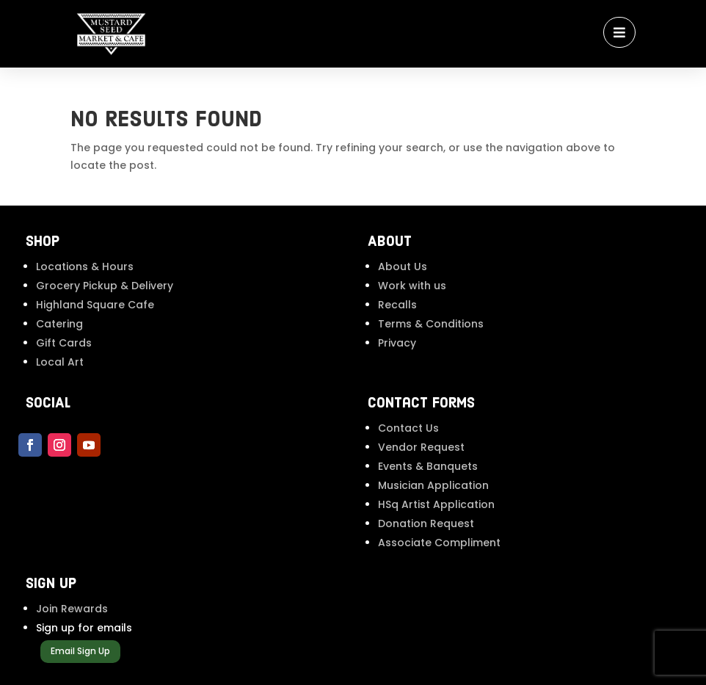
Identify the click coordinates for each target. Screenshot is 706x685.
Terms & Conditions (431, 323)
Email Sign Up (80, 651)
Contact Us (408, 428)
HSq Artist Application (436, 504)
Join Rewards (72, 608)
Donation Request (426, 523)
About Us (402, 266)
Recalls (397, 304)
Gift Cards (64, 343)
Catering (59, 323)
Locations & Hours (85, 266)
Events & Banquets (428, 466)
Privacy (397, 343)
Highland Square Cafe (95, 304)
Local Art (60, 362)
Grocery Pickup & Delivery (104, 285)
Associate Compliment (439, 542)
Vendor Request (421, 447)
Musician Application (433, 485)
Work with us (412, 285)
